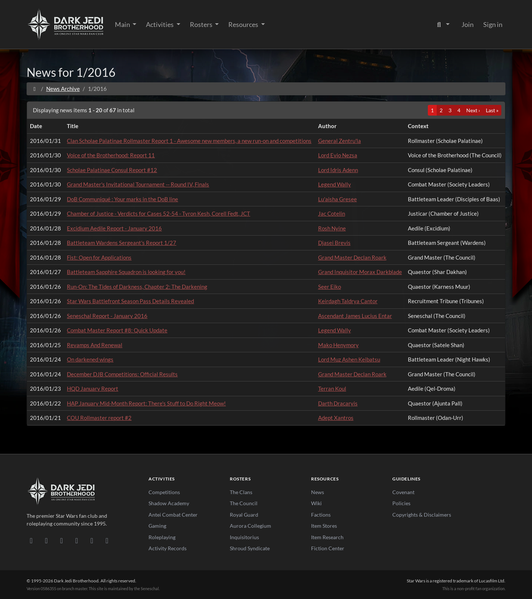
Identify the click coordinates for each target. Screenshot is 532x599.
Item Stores (324, 526)
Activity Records (168, 548)
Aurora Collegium (250, 526)
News (317, 492)
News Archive (63, 88)
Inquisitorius (244, 537)
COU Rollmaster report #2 (99, 417)
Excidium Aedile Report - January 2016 (114, 228)
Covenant (403, 492)
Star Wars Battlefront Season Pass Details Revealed (130, 301)
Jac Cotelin (331, 213)
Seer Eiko (329, 286)
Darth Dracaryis (338, 403)
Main (123, 24)
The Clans (241, 492)
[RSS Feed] (107, 540)
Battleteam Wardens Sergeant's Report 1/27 (121, 242)
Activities (160, 24)
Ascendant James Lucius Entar (355, 315)
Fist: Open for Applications (99, 257)
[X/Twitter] (91, 540)
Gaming (157, 526)
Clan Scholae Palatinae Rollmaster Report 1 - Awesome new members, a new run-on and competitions (189, 140)
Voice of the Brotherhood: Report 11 (111, 155)
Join (467, 24)
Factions (321, 514)
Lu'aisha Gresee (337, 199)
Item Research (327, 537)
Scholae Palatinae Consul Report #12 (112, 170)
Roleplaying (162, 537)
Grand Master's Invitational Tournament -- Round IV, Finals (138, 184)
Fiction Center (327, 548)
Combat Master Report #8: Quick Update (117, 330)
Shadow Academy (169, 503)
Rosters (202, 24)
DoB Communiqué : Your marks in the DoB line (122, 199)
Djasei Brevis (334, 242)
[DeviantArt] (46, 540)
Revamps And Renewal (94, 345)
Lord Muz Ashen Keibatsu (349, 359)
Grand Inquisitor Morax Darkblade (360, 271)
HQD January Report (92, 388)
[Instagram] (76, 540)
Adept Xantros (336, 417)
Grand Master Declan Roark (352, 257)
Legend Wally (334, 184)
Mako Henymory (338, 345)
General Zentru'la (339, 140)
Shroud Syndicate (250, 548)
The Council (244, 503)
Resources (243, 24)
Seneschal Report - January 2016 (107, 315)
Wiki (316, 503)
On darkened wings (90, 359)
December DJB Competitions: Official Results (122, 374)
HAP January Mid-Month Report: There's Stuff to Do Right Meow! (146, 403)
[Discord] (31, 540)
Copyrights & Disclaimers (421, 514)
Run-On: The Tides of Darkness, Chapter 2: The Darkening (137, 286)
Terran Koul (332, 388)
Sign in (492, 24)
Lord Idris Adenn (338, 170)
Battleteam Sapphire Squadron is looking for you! (126, 271)
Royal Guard (244, 514)
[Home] (34, 88)
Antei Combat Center (173, 514)
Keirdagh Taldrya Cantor (348, 301)
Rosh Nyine (332, 228)
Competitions (164, 492)
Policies (401, 503)
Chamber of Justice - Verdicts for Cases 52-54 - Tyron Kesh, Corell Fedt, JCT (158, 213)
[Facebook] (61, 540)
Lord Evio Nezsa (337, 155)
